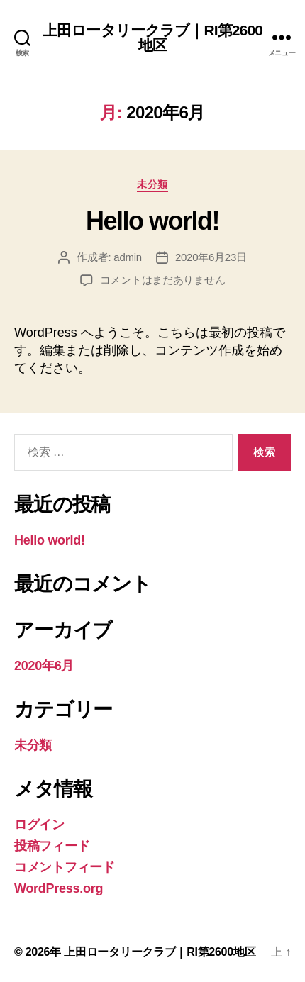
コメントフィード (64, 867)
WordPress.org (58, 888)
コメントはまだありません (163, 280)
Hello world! (152, 220)
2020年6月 (44, 666)
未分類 (152, 184)
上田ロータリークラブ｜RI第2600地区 (152, 37)
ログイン (39, 825)
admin (127, 257)
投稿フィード (51, 846)
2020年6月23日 (211, 257)
